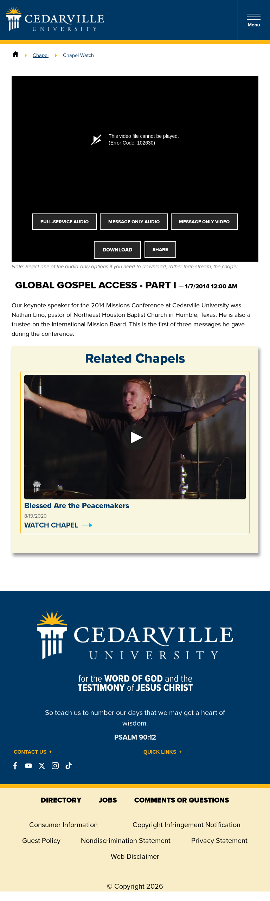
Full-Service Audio (64, 221)
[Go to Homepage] (55, 28)
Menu (254, 20)
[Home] (15, 55)
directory (61, 800)
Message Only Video (204, 221)
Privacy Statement (219, 840)
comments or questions (181, 800)
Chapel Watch (78, 55)
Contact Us (30, 752)
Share (160, 249)
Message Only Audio (134, 221)
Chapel (41, 55)
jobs (108, 800)
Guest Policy (41, 840)
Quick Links (159, 752)
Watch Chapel (51, 525)
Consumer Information (63, 824)
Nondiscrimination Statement (126, 840)
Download (117, 250)
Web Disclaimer (135, 856)
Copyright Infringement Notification (186, 824)
